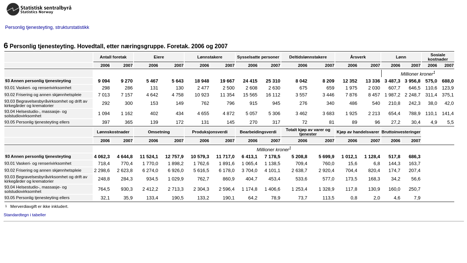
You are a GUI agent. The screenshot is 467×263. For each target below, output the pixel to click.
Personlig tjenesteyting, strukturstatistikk (47, 27)
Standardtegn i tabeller (25, 215)
